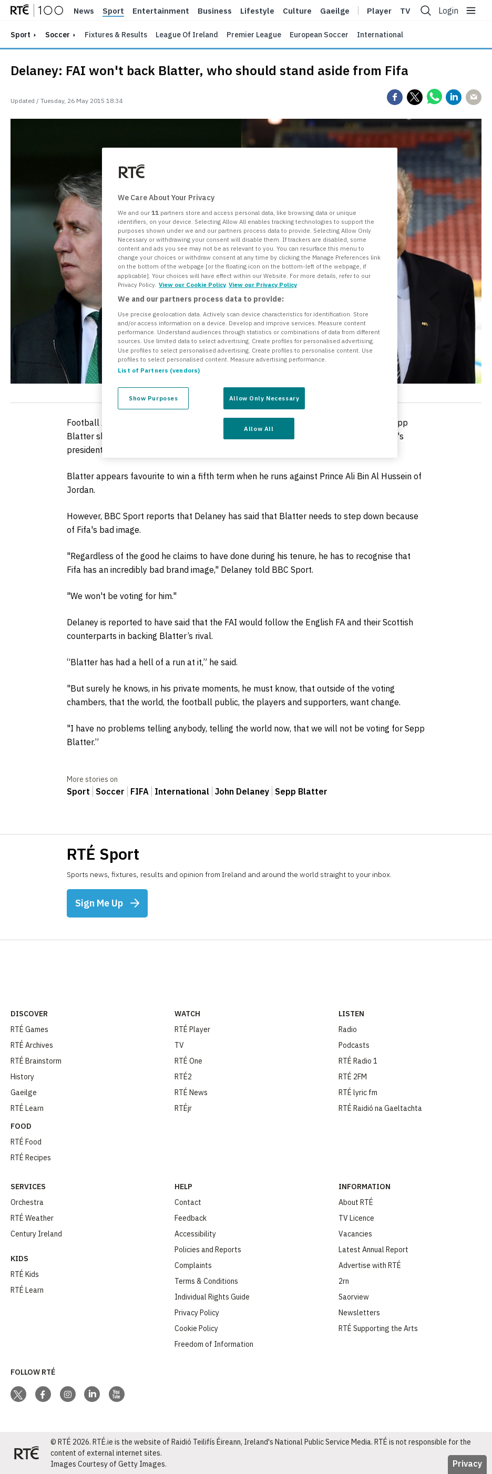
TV (179, 1045)
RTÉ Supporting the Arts (378, 1328)
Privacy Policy (197, 1312)
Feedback (191, 1218)
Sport (113, 11)
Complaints (193, 1265)
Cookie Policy (196, 1328)
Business (215, 11)
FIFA (139, 791)
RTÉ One (188, 1061)
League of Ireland (187, 34)
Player (379, 11)
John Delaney (242, 791)
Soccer (57, 34)
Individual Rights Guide (212, 1297)
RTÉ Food (26, 1142)
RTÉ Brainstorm (36, 1061)
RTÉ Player (192, 1029)
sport (20, 34)
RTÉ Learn (27, 1108)
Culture (297, 11)
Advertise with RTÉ (370, 1265)
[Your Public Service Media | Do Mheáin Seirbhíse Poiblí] (26, 1453)
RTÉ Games (29, 1029)
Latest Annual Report (373, 1249)
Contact (188, 1202)
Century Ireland (36, 1234)
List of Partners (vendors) (159, 370)
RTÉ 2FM (353, 1076)
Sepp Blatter (301, 791)
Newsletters (359, 1312)
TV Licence (356, 1218)
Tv (405, 11)
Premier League (254, 34)
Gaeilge (335, 11)
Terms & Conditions (206, 1281)
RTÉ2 (183, 1076)
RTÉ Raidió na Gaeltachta (380, 1108)
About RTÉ (356, 1202)
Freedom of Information (214, 1344)
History (22, 1076)
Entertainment (160, 11)
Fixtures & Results (116, 34)
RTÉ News (191, 1092)
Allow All (258, 428)
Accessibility (195, 1234)
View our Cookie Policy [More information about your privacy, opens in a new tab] (192, 284)
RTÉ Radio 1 (358, 1061)
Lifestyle (257, 11)
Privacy (467, 1463)
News (84, 11)
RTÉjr (183, 1108)
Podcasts (354, 1045)
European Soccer (319, 34)
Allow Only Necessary (264, 398)
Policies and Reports (208, 1249)
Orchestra (27, 1202)
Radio (348, 1029)
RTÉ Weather (32, 1218)
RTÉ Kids (25, 1274)
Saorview (354, 1297)
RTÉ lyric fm (358, 1092)
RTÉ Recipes (31, 1157)
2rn (344, 1281)
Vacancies (355, 1234)
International (380, 34)
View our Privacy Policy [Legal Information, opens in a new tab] (263, 284)
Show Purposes (153, 398)
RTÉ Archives (32, 1045)
